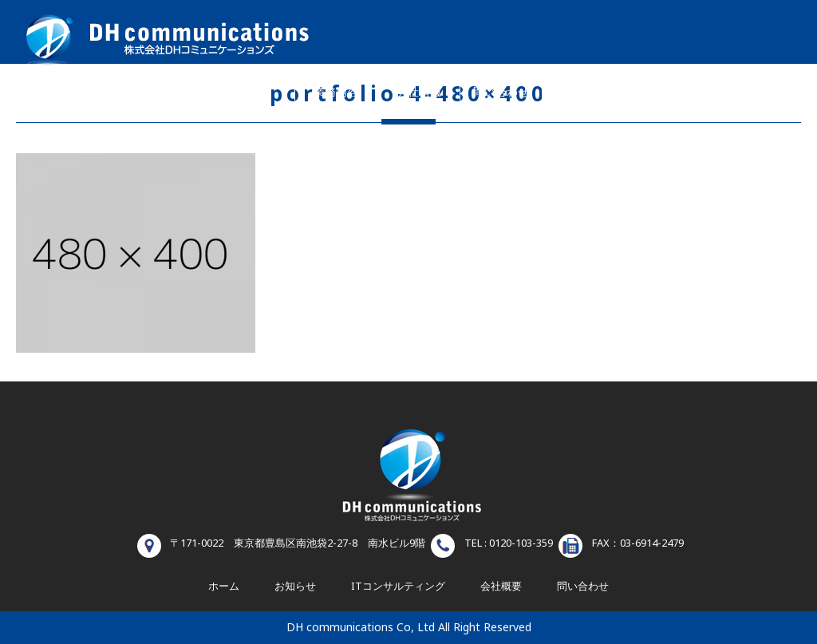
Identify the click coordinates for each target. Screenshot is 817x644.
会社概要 (501, 587)
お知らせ (588, 92)
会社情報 (419, 92)
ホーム (253, 92)
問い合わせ (501, 92)
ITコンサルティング (398, 587)
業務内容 (336, 92)
